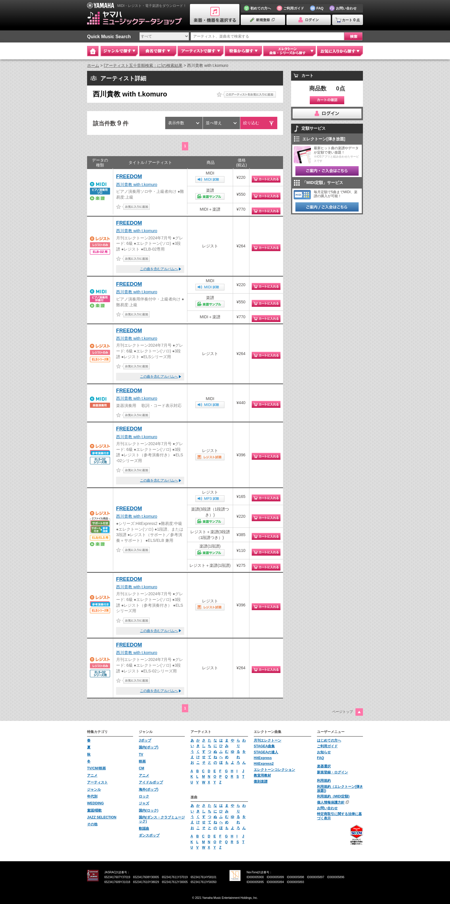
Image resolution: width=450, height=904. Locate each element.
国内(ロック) (148, 810)
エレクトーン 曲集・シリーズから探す (289, 51)
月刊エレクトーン (267, 740)
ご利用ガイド (327, 746)
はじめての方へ (329, 740)
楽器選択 (324, 766)
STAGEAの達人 (266, 752)
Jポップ (145, 740)
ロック (144, 796)
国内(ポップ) (148, 747)
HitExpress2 (264, 764)
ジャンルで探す (119, 51)
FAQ (320, 758)
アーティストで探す (201, 51)
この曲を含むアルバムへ (159, 269)
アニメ (92, 775)
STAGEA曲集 (264, 746)
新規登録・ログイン (332, 772)
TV (141, 754)
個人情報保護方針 (331, 802)
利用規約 (324, 781)
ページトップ (342, 712)
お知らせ (324, 752)
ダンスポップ (149, 835)
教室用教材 (262, 775)
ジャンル (94, 789)
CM (141, 768)
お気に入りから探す (340, 51)
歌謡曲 (144, 829)
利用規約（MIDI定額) (333, 796)
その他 (92, 824)
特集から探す (243, 51)
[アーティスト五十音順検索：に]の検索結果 (143, 65)
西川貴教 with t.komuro (136, 184)
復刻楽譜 (261, 781)
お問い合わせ (327, 808)
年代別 (92, 796)
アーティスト (97, 782)
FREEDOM (129, 176)
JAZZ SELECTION (101, 817)
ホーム (93, 65)
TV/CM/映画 (96, 768)
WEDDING (95, 803)
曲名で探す (157, 51)
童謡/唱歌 (94, 810)
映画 (142, 761)
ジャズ (144, 803)
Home (93, 51)
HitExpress (263, 758)
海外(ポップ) (148, 789)
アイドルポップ (151, 782)
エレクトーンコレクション (274, 770)
